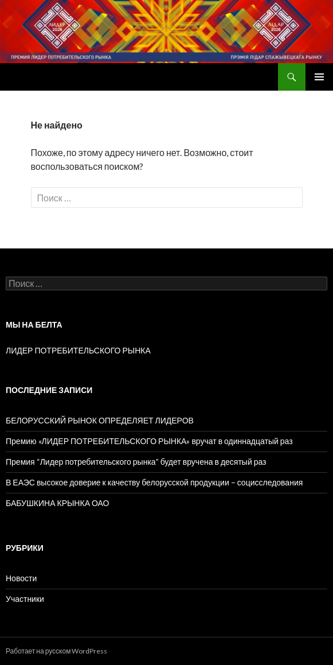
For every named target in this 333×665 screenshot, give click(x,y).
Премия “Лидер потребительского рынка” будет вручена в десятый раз (136, 461)
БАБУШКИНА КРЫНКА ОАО (57, 503)
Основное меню (319, 77)
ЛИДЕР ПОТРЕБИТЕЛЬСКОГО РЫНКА (78, 350)
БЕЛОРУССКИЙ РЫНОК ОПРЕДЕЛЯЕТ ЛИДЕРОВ (100, 420)
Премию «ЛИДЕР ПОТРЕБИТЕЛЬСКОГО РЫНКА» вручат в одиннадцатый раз (149, 441)
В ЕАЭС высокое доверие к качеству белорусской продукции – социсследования (154, 482)
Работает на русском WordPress (56, 651)
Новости (21, 578)
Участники (25, 599)
